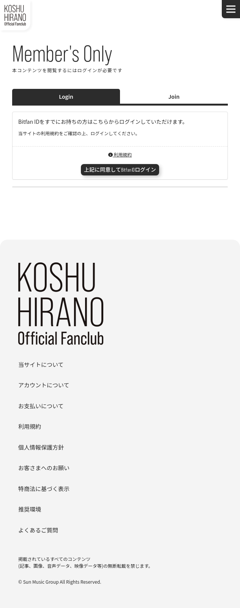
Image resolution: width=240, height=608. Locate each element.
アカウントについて (43, 385)
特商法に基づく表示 (43, 489)
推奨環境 (29, 509)
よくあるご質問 (38, 530)
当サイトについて (41, 364)
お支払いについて (41, 406)
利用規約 (120, 154)
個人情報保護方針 (41, 447)
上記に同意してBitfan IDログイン (120, 170)
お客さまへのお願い (43, 468)
